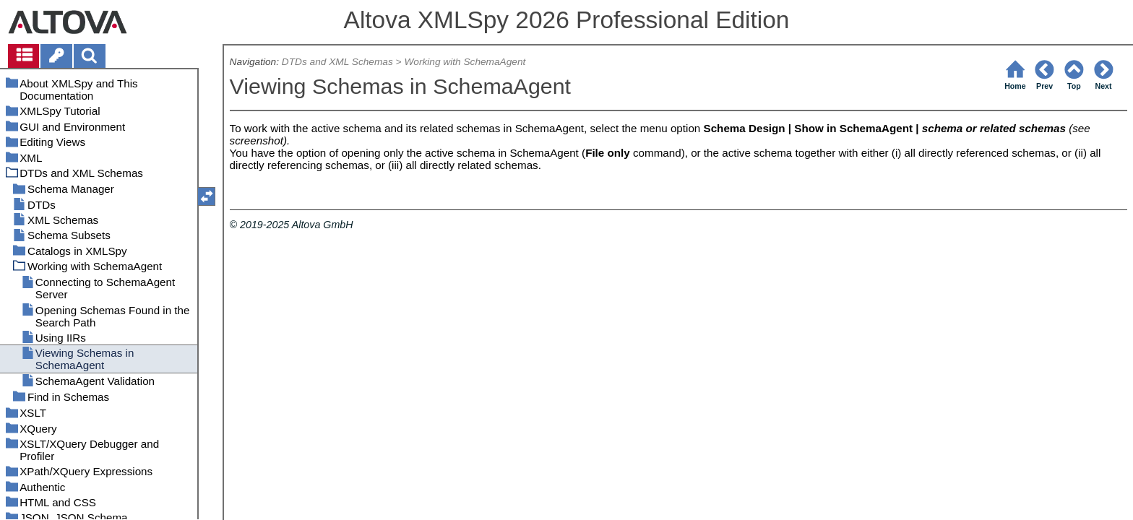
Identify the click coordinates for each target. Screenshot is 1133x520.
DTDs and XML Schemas (337, 61)
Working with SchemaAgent (464, 61)
